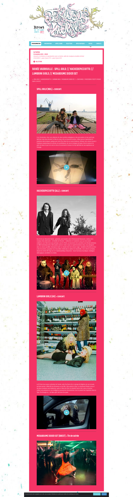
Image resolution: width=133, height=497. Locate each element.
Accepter (104, 494)
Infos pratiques (80, 43)
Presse (90, 43)
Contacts (98, 43)
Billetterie (69, 43)
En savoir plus (97, 494)
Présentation (47, 43)
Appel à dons (58, 43)
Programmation (36, 43)
